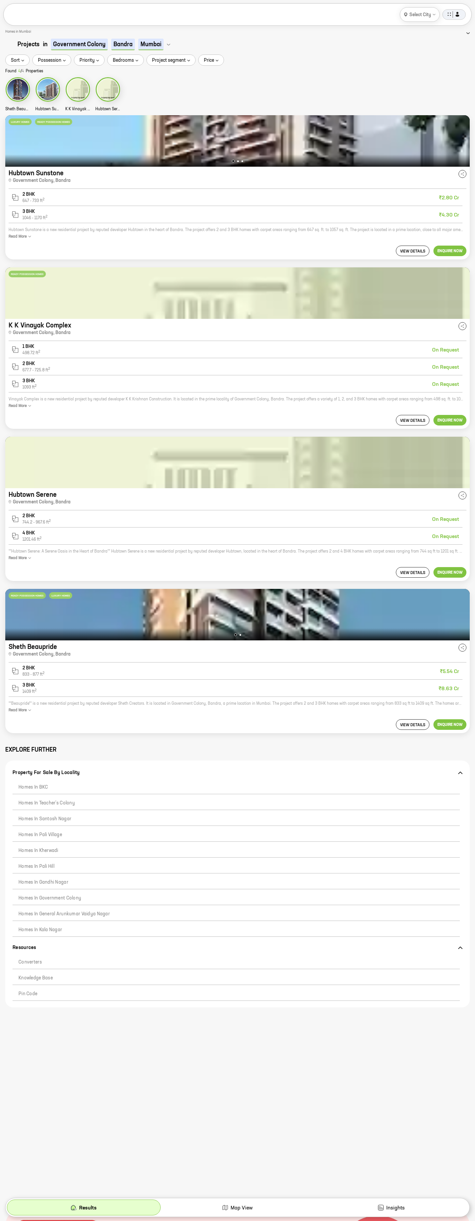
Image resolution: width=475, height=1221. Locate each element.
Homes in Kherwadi (38, 850)
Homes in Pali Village (40, 834)
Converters (30, 962)
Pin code (27, 994)
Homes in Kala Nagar (40, 930)
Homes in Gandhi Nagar (43, 882)
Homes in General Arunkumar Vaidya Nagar (64, 914)
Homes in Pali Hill (36, 866)
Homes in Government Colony (49, 898)
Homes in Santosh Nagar (44, 819)
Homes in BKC (33, 787)
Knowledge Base (35, 978)
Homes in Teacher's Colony (46, 803)
